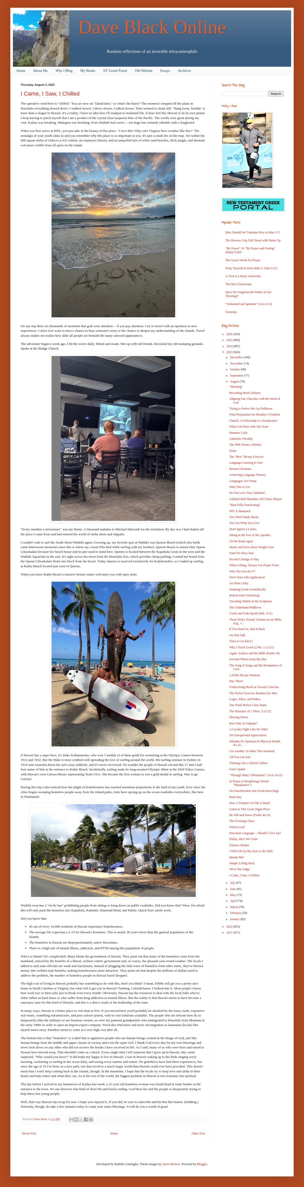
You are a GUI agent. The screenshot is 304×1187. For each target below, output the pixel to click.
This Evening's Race (242, 821)
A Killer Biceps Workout (244, 675)
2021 (229, 932)
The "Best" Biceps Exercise (246, 457)
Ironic (233, 451)
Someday (231, 312)
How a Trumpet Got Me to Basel (249, 803)
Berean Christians (240, 469)
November (237, 363)
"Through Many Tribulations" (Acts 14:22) (255, 775)
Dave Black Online (152, 27)
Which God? (237, 827)
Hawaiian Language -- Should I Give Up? (255, 833)
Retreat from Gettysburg (244, 595)
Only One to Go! (239, 487)
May (233, 895)
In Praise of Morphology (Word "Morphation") (248, 783)
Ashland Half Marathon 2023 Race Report (255, 499)
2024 (229, 346)
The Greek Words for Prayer (242, 260)
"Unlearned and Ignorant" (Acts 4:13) (248, 304)
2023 (229, 352)
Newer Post (29, 1133)
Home (20, 71)
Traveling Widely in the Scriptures (250, 601)
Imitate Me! (236, 857)
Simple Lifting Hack (242, 863)
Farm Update (237, 769)
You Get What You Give (244, 523)
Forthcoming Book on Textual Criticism (254, 687)
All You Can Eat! (240, 757)
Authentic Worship (240, 438)
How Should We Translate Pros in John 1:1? (252, 232)
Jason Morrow (171, 1164)
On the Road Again (241, 541)
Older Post (198, 1133)
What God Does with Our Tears (248, 426)
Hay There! (236, 681)
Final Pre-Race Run (241, 553)
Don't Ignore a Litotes (242, 529)
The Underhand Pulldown (245, 607)
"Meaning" (236, 386)
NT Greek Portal (115, 71)
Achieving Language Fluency (247, 475)
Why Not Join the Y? (242, 571)
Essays (165, 71)
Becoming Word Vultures (245, 393)
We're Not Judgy (239, 869)
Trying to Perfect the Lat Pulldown (250, 408)
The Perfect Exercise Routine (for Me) (253, 693)
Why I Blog (63, 71)
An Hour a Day (238, 583)
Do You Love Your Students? (247, 493)
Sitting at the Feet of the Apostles (250, 535)
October (235, 369)
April (233, 901)
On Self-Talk (237, 635)
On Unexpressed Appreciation (248, 735)
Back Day (235, 797)
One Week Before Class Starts (248, 705)
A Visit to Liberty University (243, 276)
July (233, 883)
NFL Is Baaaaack (240, 511)
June (233, 889)
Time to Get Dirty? (241, 641)
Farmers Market (239, 845)
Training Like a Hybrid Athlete (248, 763)
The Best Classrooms (238, 284)
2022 (229, 926)
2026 (229, 334)
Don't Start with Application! (247, 577)
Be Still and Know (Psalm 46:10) (250, 815)
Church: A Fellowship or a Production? (253, 420)
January (235, 919)
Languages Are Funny (243, 481)
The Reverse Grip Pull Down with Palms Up (253, 240)
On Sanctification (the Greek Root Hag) (254, 791)
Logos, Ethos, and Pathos (245, 699)
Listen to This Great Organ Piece (249, 809)
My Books (88, 71)
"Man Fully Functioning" (244, 505)
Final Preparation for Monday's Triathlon (254, 414)
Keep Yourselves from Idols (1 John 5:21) (251, 268)
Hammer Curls (238, 433)
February (236, 913)
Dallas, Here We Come (243, 839)
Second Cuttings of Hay (244, 559)
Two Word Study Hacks (244, 517)
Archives (184, 71)
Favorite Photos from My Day (248, 659)
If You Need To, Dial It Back (247, 629)
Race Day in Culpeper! (243, 723)
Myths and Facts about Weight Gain (251, 547)
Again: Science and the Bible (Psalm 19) (254, 653)
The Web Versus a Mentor (245, 444)
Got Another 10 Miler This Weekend (252, 751)
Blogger (202, 1164)
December (236, 357)
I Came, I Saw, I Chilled (244, 875)
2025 (229, 340)
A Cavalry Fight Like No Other (248, 729)
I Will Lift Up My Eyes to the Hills (251, 851)
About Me (40, 71)
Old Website (144, 71)
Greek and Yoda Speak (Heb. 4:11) (250, 613)
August (235, 381)
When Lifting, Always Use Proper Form (254, 565)
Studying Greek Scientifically (247, 589)
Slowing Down (238, 717)
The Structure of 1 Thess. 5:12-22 (250, 711)
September (237, 375)
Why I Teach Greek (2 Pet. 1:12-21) (251, 647)
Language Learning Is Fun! (246, 462)
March (234, 907)
